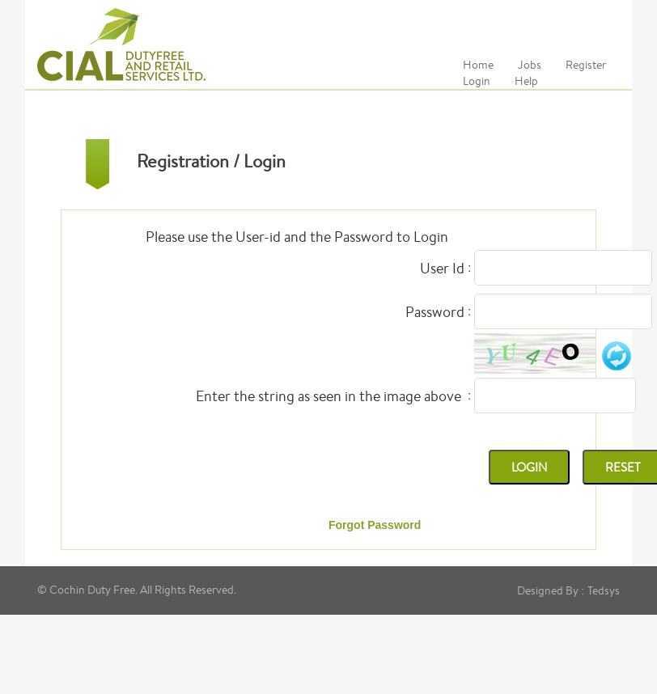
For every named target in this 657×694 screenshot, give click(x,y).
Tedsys (603, 590)
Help (526, 81)
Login (476, 81)
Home (478, 64)
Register (586, 64)
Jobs (529, 64)
